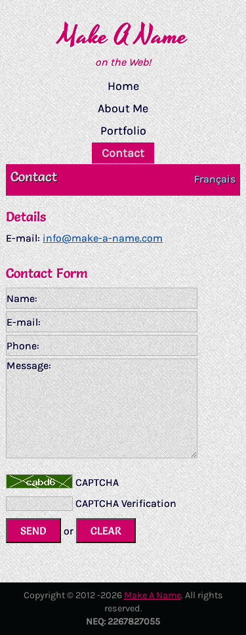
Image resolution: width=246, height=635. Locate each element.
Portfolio (123, 130)
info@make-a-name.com (103, 238)
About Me (123, 108)
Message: (101, 408)
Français (215, 179)
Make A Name (123, 36)
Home (123, 86)
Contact (123, 153)
